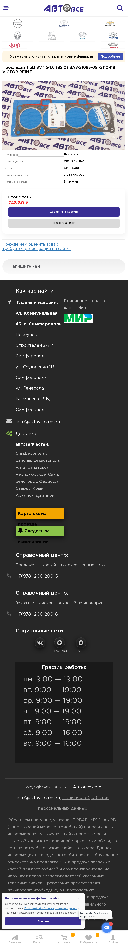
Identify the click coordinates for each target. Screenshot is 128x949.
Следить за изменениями (34, 532)
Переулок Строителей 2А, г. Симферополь (35, 345)
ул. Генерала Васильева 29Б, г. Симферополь (35, 399)
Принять (43, 921)
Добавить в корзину (64, 212)
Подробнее (110, 56)
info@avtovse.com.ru (38, 422)
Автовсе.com (87, 787)
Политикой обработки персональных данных (50, 909)
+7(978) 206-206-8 (37, 614)
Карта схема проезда (32, 515)
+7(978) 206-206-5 (37, 576)
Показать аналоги (64, 223)
